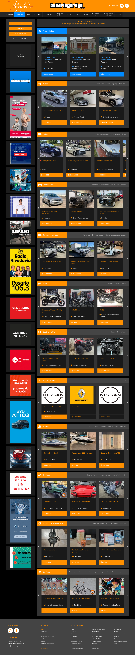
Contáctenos (44, 648)
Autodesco (106, 508)
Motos (72, 639)
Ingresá (21, 23)
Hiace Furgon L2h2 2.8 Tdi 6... (83, 161)
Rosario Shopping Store (53, 605)
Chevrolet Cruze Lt (108, 110)
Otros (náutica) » (120, 426)
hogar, (95, 572)
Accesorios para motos (116, 523)
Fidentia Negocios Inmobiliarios (108, 68)
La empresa (44, 631)
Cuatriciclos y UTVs (76, 641)
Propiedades (95, 631)
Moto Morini (76, 310)
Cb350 (103, 310)
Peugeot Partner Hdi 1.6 (110, 161)
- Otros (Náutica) (96, 641)
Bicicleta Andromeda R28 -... (82, 598)
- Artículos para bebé (119, 634)
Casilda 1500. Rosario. (110, 60)
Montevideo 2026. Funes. (81, 60)
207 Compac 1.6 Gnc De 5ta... (83, 110)
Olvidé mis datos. (20, 38)
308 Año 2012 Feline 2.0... (53, 110)
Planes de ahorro (75, 643)
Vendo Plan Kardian (79, 407)
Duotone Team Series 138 (110, 453)
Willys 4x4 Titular (50, 501)
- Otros (115, 643)
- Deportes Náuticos (97, 639)
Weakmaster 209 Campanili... (83, 453)
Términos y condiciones (47, 636)
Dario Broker (49, 460)
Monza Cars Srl (107, 117)
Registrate (20, 29)
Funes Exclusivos (79, 508)
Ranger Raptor (77, 211)
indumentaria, (115, 572)
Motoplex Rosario (79, 317)
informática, (88, 572)
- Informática (117, 629)
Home (42, 629)
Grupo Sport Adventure (53, 317)
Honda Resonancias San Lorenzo (111, 316)
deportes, (106, 572)
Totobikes (76, 605)
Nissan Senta (49, 411)
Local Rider (106, 460)
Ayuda (42, 639)
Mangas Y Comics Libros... (110, 598)
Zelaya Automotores (80, 218)
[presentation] (38, 56)
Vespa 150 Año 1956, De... (110, 501)
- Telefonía (95, 646)
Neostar (47, 218)
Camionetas (74, 634)
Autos (72, 629)
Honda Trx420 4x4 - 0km (81, 358)
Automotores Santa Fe (53, 117)
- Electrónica (95, 648)
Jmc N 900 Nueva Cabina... (53, 261)
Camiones (74, 636)
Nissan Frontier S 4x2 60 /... (53, 407)
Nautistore (77, 460)
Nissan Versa (105, 407)
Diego (75, 117)
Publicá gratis (20, 34)
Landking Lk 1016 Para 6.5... (111, 261)
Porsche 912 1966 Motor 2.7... (82, 501)
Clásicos (73, 646)
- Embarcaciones (97, 636)
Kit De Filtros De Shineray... (111, 550)
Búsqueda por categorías (47, 643)
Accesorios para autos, (100, 523)
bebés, (100, 572)
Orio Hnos (76, 169)
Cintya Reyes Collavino (53, 68)
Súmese (43, 634)
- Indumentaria (118, 639)
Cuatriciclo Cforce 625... (109, 358)
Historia (43, 641)
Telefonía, (71, 572)
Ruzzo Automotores (109, 169)
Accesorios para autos (77, 648)
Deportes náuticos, (107, 426)
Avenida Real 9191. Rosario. (53, 60)
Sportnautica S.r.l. (108, 365)
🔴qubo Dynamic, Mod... (52, 161)
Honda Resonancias (80, 365)
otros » (123, 572)
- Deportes (116, 636)
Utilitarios (73, 631)
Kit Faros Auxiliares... (51, 550)
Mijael (75, 268)
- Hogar (116, 631)
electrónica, (79, 572)
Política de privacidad (47, 646)
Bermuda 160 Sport (51, 453)
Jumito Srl (76, 68)
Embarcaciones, (94, 426)
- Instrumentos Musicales (120, 641)
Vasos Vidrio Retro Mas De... (54, 598)
